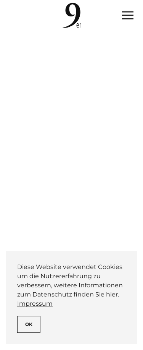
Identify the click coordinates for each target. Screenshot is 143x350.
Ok (28, 324)
